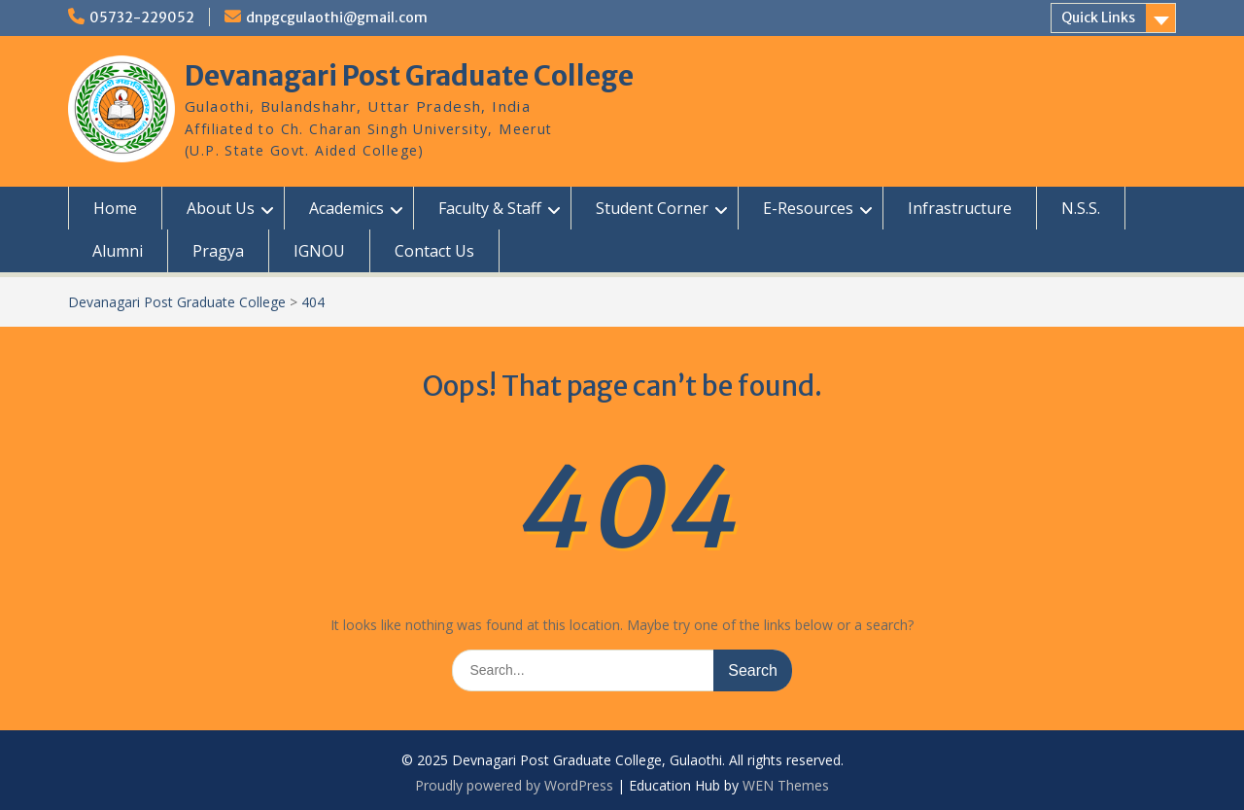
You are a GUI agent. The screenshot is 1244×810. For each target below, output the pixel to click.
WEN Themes (786, 785)
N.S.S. (1080, 208)
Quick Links (1098, 17)
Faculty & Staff (489, 208)
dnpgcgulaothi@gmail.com (337, 17)
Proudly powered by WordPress (514, 785)
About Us (221, 208)
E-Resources (808, 208)
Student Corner (652, 208)
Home (115, 208)
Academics (346, 208)
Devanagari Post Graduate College (409, 75)
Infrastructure (960, 208)
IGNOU (319, 251)
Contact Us (434, 251)
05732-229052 (141, 17)
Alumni (117, 251)
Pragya (218, 251)
